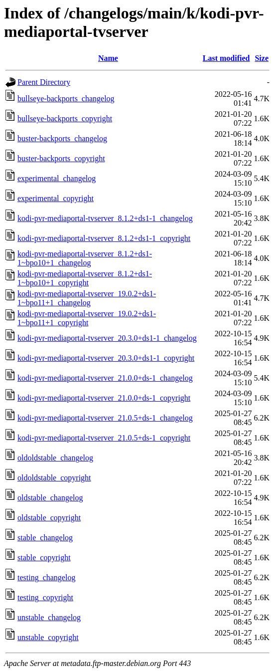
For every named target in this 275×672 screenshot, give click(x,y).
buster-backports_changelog (62, 138)
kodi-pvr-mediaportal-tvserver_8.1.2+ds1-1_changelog (105, 218)
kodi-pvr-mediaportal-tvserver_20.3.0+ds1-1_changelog (107, 338)
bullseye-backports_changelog (66, 98)
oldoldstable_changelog (55, 457)
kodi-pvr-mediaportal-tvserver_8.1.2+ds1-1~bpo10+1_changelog (84, 258)
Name (108, 58)
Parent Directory (43, 82)
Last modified (226, 58)
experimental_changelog (56, 178)
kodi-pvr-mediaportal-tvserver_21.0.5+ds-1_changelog (105, 418)
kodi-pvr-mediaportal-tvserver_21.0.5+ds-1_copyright (103, 438)
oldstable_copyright (49, 517)
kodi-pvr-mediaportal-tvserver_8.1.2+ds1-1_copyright (103, 238)
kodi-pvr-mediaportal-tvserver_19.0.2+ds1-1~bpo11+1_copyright (86, 318)
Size (262, 58)
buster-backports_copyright (61, 158)
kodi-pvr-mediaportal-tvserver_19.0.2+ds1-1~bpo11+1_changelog (86, 298)
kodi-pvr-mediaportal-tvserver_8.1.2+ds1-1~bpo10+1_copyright (84, 278)
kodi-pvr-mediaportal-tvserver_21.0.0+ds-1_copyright (103, 398)
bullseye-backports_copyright (64, 118)
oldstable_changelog (50, 497)
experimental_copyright (55, 198)
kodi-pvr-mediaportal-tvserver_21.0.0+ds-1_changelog (105, 378)
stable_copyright (44, 557)
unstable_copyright (48, 637)
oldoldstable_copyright (54, 477)
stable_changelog (45, 537)
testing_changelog (46, 577)
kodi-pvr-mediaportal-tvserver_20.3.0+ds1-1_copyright (105, 358)
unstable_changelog (49, 617)
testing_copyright (45, 597)
